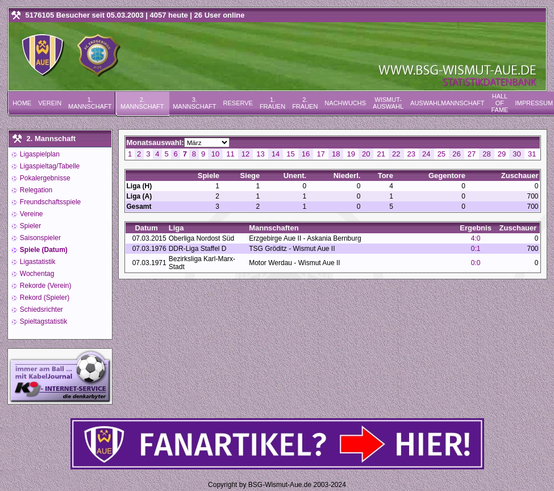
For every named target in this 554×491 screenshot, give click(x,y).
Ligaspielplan (39, 154)
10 (215, 154)
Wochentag (36, 274)
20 (366, 154)
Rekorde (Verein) (45, 286)
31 (532, 154)
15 (290, 154)
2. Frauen (305, 103)
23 (411, 154)
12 (245, 154)
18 (336, 154)
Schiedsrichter (40, 309)
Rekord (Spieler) (44, 298)
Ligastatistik (37, 262)
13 (260, 154)
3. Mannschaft (194, 103)
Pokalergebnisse (44, 178)
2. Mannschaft (142, 103)
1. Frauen (272, 103)
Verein (49, 103)
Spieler (29, 226)
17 (320, 154)
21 (381, 154)
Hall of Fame (499, 103)
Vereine (30, 214)
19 (351, 154)
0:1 (476, 249)
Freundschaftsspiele (49, 202)
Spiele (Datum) (43, 250)
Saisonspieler (39, 238)
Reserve (238, 103)
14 (276, 154)
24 (426, 154)
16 (306, 154)
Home (22, 103)
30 (516, 154)
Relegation (35, 190)
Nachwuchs (345, 103)
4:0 (476, 238)
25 (441, 154)
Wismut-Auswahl (388, 103)
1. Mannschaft (89, 103)
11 (230, 154)
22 (396, 154)
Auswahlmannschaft (447, 103)
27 (472, 154)
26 (456, 154)
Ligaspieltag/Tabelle (49, 166)
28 (486, 154)
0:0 (476, 263)
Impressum (534, 103)
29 (502, 154)
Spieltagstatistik (43, 321)
